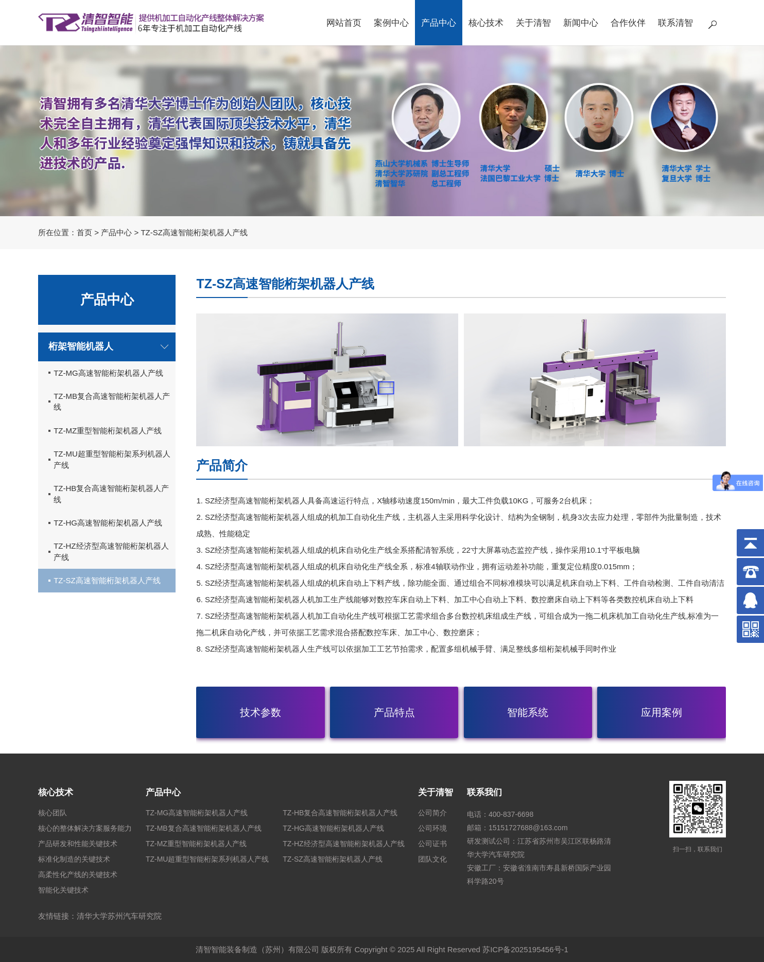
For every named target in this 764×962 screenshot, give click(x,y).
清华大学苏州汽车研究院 (119, 916)
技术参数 (260, 712)
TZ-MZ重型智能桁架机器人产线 (108, 430)
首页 (84, 232)
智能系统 (527, 712)
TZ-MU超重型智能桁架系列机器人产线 (112, 459)
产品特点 (394, 712)
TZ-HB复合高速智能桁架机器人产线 (111, 493)
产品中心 (116, 232)
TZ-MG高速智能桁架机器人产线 (108, 373)
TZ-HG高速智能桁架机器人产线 (108, 522)
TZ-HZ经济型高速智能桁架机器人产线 (111, 551)
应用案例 (661, 712)
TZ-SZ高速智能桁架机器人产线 (107, 580)
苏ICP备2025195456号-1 (525, 949)
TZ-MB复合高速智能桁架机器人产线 (112, 401)
